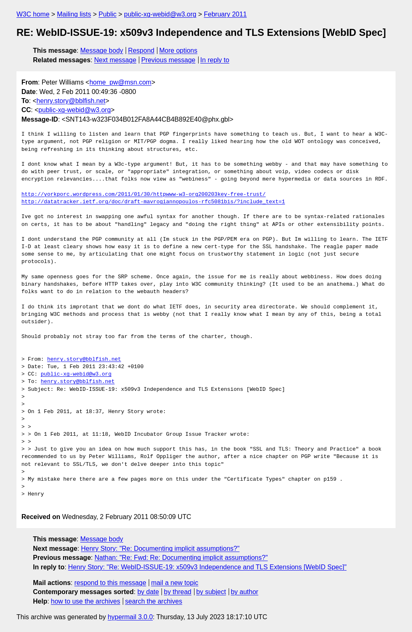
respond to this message (110, 582)
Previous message (168, 59)
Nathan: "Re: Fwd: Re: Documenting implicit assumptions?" (180, 557)
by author (244, 591)
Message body (101, 50)
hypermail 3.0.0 (130, 616)
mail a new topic (175, 582)
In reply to (214, 59)
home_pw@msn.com (120, 82)
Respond (141, 50)
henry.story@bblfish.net (71, 100)
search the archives (154, 601)
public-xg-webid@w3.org (160, 14)
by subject (211, 591)
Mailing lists (74, 14)
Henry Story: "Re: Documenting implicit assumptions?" (160, 548)
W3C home (32, 14)
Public (107, 14)
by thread (178, 591)
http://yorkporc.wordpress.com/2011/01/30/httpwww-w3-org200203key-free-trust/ (143, 194)
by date (148, 591)
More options (178, 50)
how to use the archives (85, 601)
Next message (115, 59)
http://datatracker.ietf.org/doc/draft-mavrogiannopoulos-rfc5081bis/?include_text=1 (153, 202)
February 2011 (225, 14)
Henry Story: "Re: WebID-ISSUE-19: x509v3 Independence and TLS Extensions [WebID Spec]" (207, 567)
